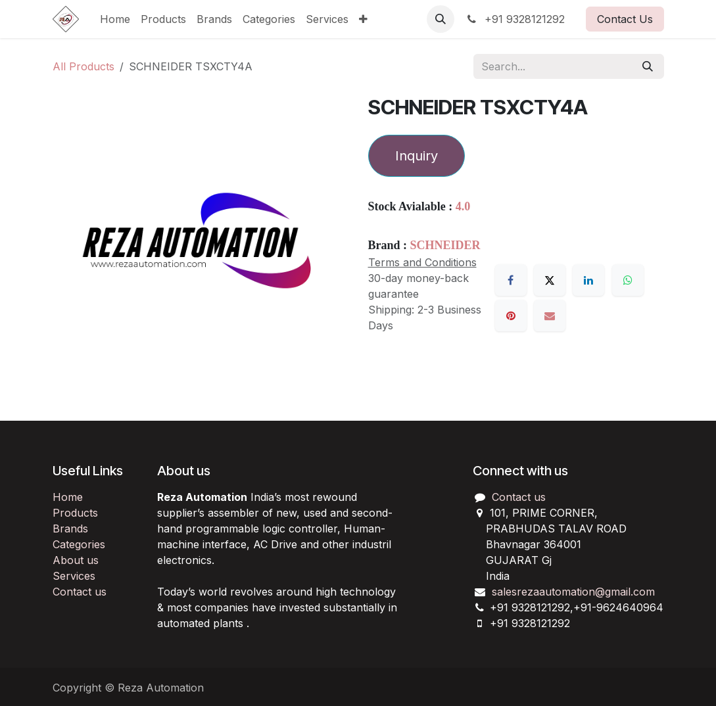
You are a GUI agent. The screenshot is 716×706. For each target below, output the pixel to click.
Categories (79, 544)
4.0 (463, 206)
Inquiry (416, 156)
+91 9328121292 (515, 19)
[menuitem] (115, 19)
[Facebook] (511, 280)
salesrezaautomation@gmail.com (573, 591)
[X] (549, 280)
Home (68, 497)
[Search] (647, 66)
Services (74, 575)
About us (76, 560)
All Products (83, 66)
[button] (440, 19)
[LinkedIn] (588, 280)
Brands (70, 528)
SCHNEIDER (445, 245)
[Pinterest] (511, 315)
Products (75, 512)
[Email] (549, 315)
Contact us (80, 591)
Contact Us (625, 19)
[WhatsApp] (628, 280)
